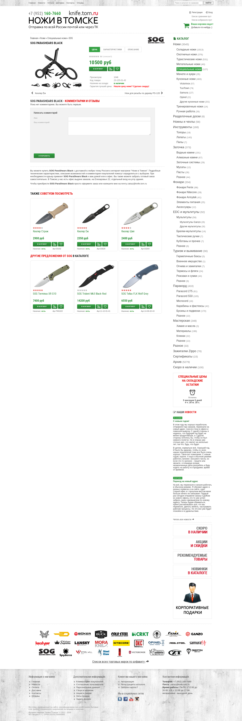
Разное (180, 177)
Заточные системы (188, 162)
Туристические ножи (189, 59)
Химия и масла (185, 326)
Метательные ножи (188, 64)
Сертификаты (182, 356)
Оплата (51, 3)
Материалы (183, 331)
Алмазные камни (187, 157)
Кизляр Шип (127, 231)
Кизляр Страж (40, 231)
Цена (94, 49)
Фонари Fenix (184, 187)
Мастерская (181, 320)
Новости (41, 3)
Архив (177, 362)
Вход (209, 12)
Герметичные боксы (188, 256)
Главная (32, 3)
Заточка (178, 147)
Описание (133, 49)
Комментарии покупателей (88, 681)
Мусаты (181, 167)
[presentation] (125, 144)
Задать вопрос (82, 699)
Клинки (180, 335)
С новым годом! (181, 421)
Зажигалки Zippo (184, 351)
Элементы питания (188, 202)
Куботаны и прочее (188, 241)
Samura (184, 92)
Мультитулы (184, 217)
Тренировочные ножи (189, 106)
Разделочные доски (187, 116)
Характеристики (112, 49)
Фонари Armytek (186, 197)
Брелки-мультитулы (188, 231)
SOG (71, 38)
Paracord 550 (184, 296)
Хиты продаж (81, 696)
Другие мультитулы (190, 226)
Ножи (177, 44)
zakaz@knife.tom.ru (137, 183)
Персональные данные (86, 687)
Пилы (179, 142)
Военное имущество (189, 261)
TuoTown (184, 88)
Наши (184, 412)
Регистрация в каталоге (131, 684)
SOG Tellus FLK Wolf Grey (134, 293)
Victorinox (185, 83)
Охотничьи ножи (186, 54)
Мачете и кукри (185, 74)
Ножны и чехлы (184, 121)
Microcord (182, 300)
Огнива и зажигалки (188, 266)
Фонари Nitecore (186, 192)
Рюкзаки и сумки (186, 275)
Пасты (180, 172)
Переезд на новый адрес (185, 481)
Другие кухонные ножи (192, 101)
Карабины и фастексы (190, 306)
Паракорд (180, 286)
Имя (35, 118)
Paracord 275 (184, 291)
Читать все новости (184, 519)
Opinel (183, 97)
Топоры (181, 132)
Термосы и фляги (187, 271)
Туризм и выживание (187, 251)
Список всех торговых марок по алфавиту (121, 661)
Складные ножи (186, 49)
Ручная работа (185, 111)
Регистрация (196, 12)
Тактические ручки (187, 236)
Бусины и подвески (188, 310)
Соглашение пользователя (88, 684)
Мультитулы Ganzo (190, 222)
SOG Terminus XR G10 (44, 293)
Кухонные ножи (186, 78)
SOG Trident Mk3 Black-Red (91, 293)
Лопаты (181, 137)
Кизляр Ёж (38, 93)
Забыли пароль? (128, 687)
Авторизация (126, 681)
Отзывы (80, 3)
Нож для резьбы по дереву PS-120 (144, 93)
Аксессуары (183, 207)
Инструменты (182, 127)
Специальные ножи (189, 69)
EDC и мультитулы (186, 212)
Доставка (60, 3)
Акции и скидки (82, 693)
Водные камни (185, 152)
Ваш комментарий (41, 122)
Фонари (178, 182)
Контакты (71, 3)
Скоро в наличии (185, 367)
